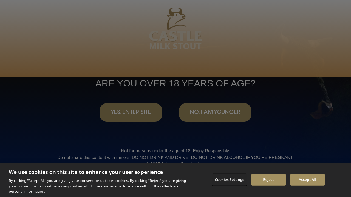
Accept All (307, 179)
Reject (268, 179)
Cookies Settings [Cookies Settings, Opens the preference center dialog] (229, 179)
